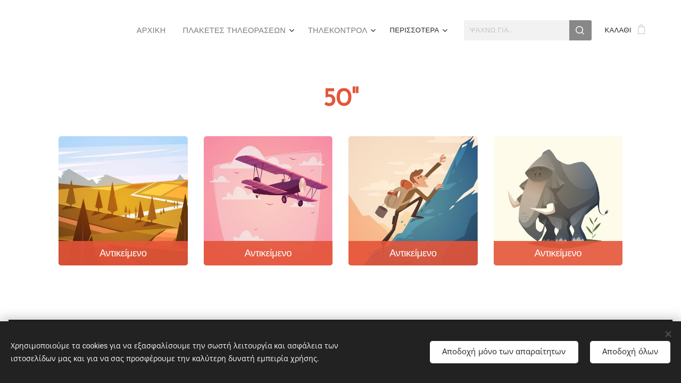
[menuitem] (83, 30)
